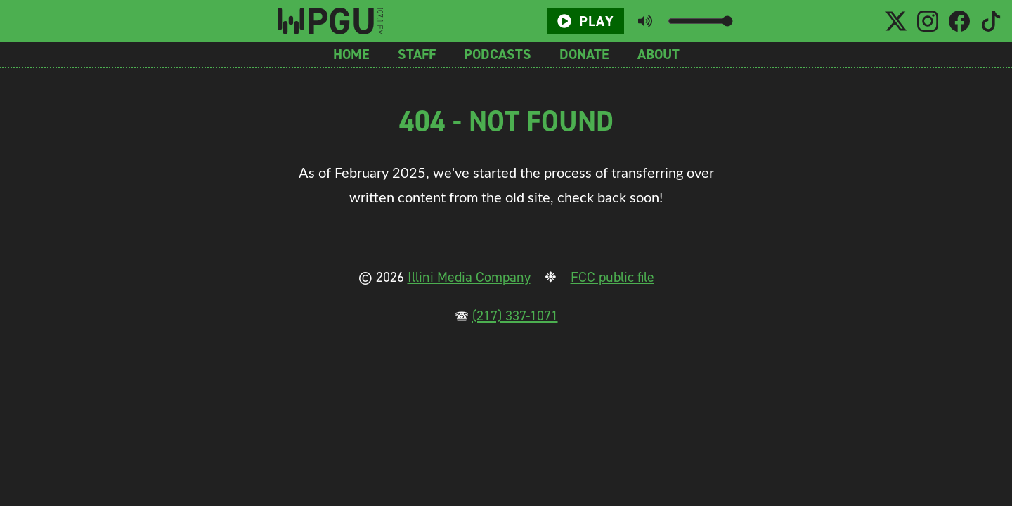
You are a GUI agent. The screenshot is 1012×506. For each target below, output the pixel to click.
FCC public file (612, 276)
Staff (417, 54)
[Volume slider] (700, 21)
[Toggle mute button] (645, 21)
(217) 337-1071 (515, 315)
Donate (584, 54)
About (658, 54)
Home (351, 54)
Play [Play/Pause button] (585, 21)
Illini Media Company (469, 276)
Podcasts (497, 54)
